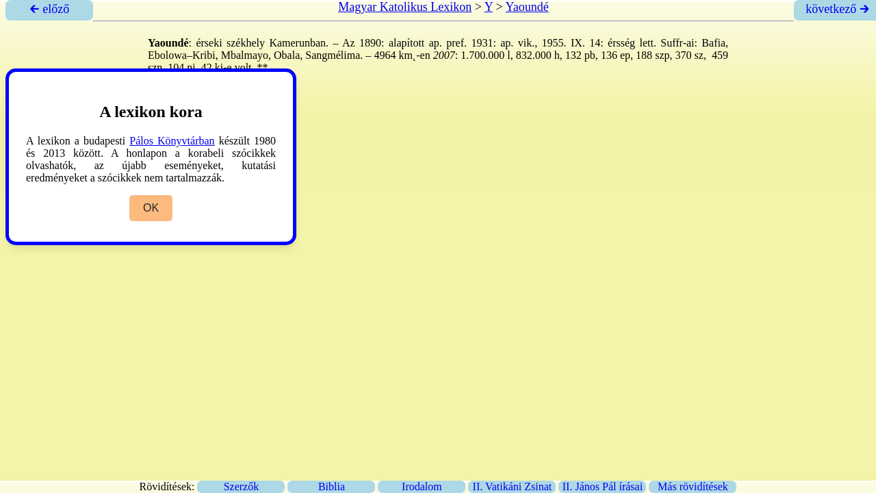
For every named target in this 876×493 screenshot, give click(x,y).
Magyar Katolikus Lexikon (405, 7)
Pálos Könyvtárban (171, 141)
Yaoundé (527, 7)
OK (151, 208)
